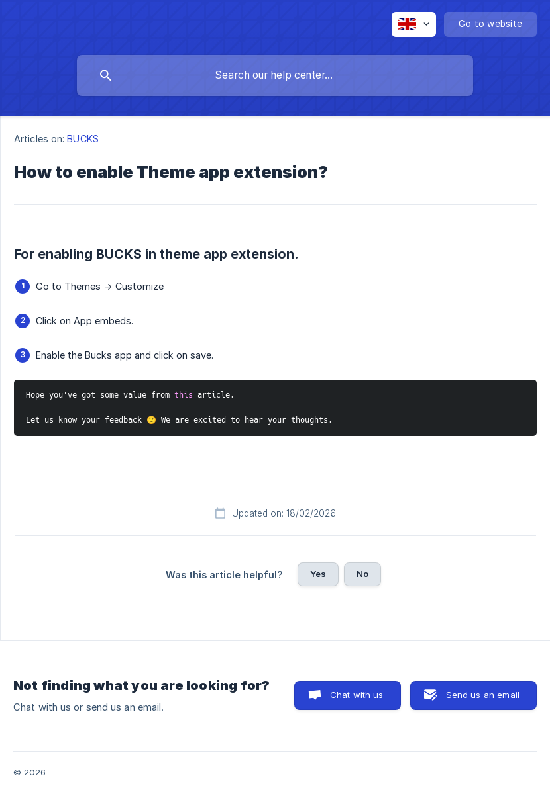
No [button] (362, 573)
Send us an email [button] (483, 694)
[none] (414, 24)
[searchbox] (275, 75)
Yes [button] (318, 573)
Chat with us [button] (357, 694)
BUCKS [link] (83, 138)
